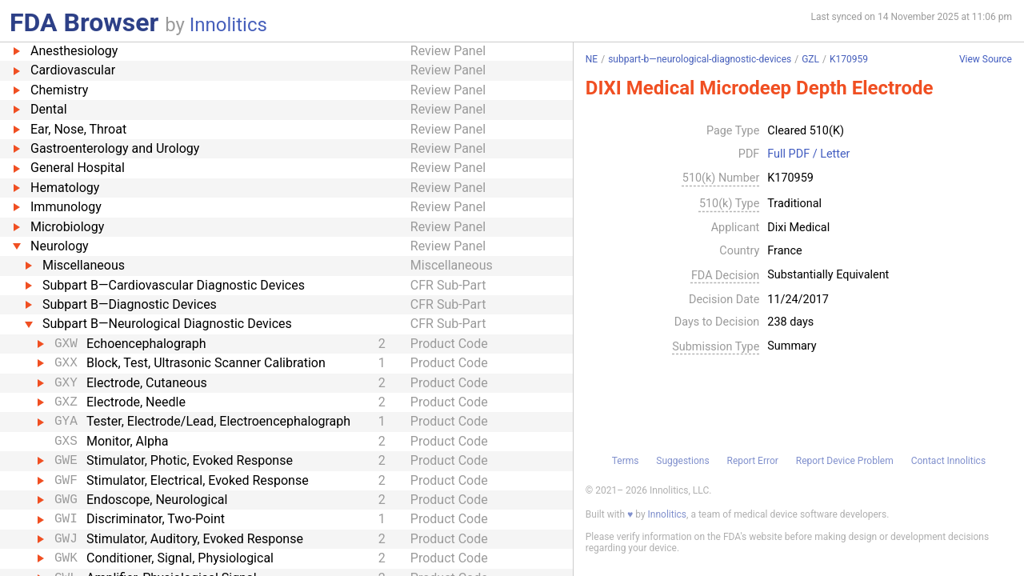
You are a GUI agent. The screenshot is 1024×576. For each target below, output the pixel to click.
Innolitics (228, 25)
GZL (810, 59)
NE (592, 59)
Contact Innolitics (948, 460)
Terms (625, 460)
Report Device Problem (845, 460)
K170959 (849, 59)
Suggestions (682, 460)
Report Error (752, 460)
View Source (985, 59)
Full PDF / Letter (808, 154)
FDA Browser (84, 22)
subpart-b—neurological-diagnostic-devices (699, 59)
